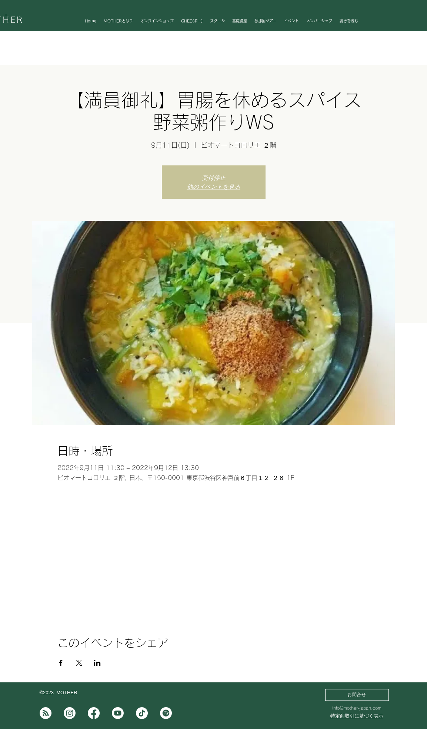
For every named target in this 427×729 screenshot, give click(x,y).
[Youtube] (118, 713)
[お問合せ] (357, 695)
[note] (45, 713)
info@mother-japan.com (356, 708)
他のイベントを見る (213, 186)
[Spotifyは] (166, 713)
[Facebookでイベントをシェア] (60, 663)
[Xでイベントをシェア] (79, 663)
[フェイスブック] (94, 713)
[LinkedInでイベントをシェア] (97, 663)
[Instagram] (70, 713)
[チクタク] (142, 713)
